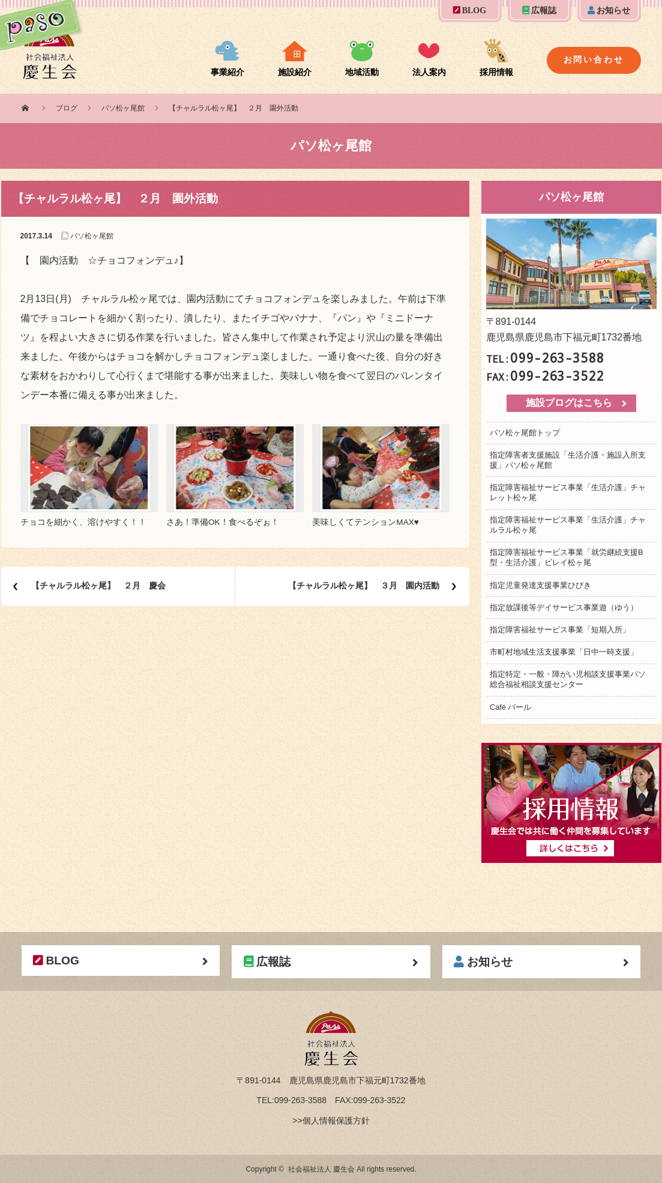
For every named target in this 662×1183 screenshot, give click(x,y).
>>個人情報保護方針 (330, 1120)
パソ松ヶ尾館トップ (525, 432)
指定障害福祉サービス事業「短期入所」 (560, 629)
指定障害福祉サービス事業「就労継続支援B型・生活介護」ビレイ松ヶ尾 (566, 557)
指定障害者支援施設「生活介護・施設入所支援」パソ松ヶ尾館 (568, 460)
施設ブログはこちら (569, 403)
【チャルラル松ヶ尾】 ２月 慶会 (98, 585)
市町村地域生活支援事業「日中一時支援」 (564, 651)
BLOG (469, 10)
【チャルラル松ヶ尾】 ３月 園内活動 (363, 585)
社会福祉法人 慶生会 (321, 1169)
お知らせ (609, 10)
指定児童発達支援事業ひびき (540, 585)
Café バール (511, 707)
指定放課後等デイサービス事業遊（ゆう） (564, 607)
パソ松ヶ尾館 (123, 108)
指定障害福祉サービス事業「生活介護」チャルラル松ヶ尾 (568, 524)
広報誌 (539, 10)
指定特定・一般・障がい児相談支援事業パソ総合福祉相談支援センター (568, 679)
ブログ (66, 108)
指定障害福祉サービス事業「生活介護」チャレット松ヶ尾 (568, 492)
